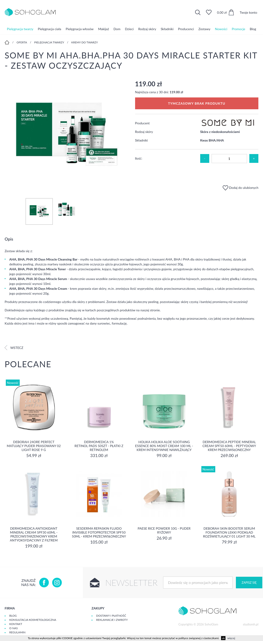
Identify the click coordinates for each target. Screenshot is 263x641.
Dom (117, 29)
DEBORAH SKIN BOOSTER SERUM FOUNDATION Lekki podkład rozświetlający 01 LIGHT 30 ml (229, 532)
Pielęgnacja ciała (49, 29)
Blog (253, 29)
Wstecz (14, 348)
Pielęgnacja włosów (80, 29)
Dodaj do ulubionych (240, 188)
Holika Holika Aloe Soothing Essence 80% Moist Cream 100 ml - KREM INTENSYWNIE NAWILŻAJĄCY (164, 446)
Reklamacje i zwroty (112, 620)
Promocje (238, 29)
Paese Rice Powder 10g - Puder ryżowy (164, 530)
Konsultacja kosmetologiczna (32, 620)
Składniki (167, 29)
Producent (142, 123)
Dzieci (129, 29)
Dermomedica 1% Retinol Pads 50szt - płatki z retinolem (99, 446)
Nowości (221, 29)
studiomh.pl (250, 624)
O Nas (13, 628)
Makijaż (103, 29)
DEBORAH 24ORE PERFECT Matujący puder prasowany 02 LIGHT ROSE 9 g (34, 446)
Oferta (22, 42)
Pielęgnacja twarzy (20, 29)
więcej (231, 638)
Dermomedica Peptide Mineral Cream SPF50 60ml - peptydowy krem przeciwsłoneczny (229, 446)
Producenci (186, 29)
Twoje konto (248, 12)
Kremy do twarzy (84, 42)
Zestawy (204, 29)
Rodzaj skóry (147, 29)
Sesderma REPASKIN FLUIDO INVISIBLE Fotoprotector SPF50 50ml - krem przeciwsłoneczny (99, 532)
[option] (66, 134)
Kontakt (15, 624)
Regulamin (17, 632)
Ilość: (138, 158)
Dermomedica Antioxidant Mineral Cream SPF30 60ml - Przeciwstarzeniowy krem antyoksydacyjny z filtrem (34, 534)
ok (223, 638)
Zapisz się (249, 582)
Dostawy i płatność (111, 615)
